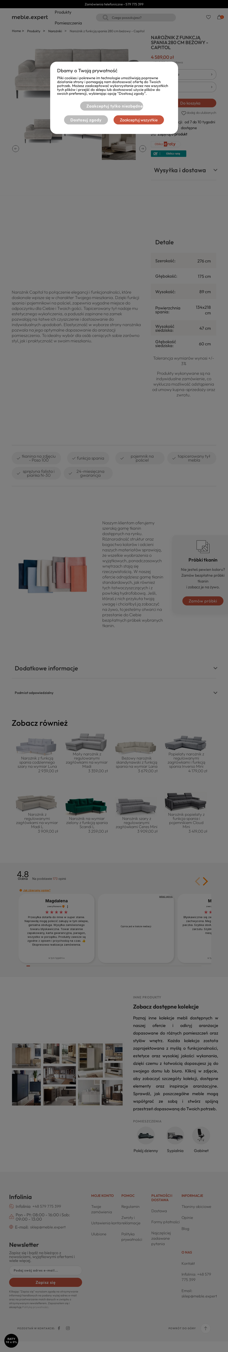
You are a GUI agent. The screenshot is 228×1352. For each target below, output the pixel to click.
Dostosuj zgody (83, 120)
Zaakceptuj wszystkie (142, 120)
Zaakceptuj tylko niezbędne (111, 105)
